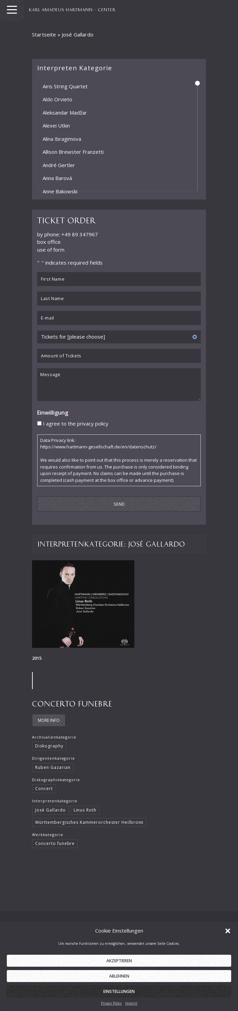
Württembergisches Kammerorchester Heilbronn (89, 819)
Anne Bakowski (60, 191)
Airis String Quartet (65, 86)
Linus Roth (85, 806)
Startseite (44, 34)
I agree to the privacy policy (75, 419)
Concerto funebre (72, 699)
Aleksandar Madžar (65, 112)
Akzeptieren (119, 969)
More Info (49, 717)
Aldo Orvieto (57, 99)
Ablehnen (119, 984)
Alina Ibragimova (62, 138)
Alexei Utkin (56, 125)
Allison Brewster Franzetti (73, 151)
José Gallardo (50, 806)
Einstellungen (119, 999)
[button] (227, 938)
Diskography (49, 742)
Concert (44, 785)
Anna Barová (57, 178)
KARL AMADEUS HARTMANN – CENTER (75, 9)
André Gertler (59, 164)
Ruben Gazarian (53, 764)
